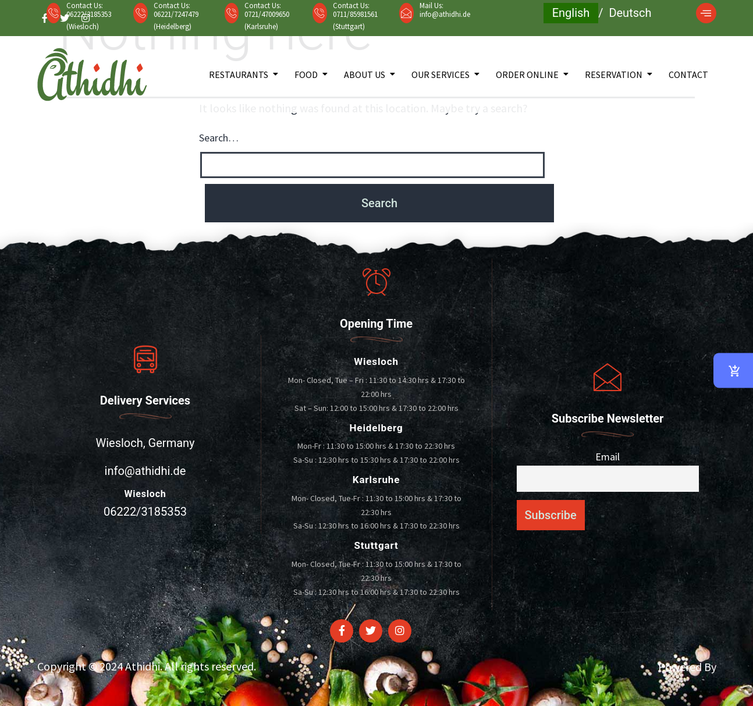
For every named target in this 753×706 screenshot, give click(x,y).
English (571, 13)
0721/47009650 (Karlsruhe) (266, 20)
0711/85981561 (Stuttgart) (355, 20)
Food (306, 74)
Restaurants (238, 74)
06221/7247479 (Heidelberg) (176, 20)
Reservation (613, 74)
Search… (219, 137)
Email (607, 456)
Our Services (440, 74)
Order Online (527, 74)
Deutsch (630, 13)
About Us (364, 74)
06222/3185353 (145, 512)
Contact (688, 74)
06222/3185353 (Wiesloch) (88, 20)
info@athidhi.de (445, 14)
